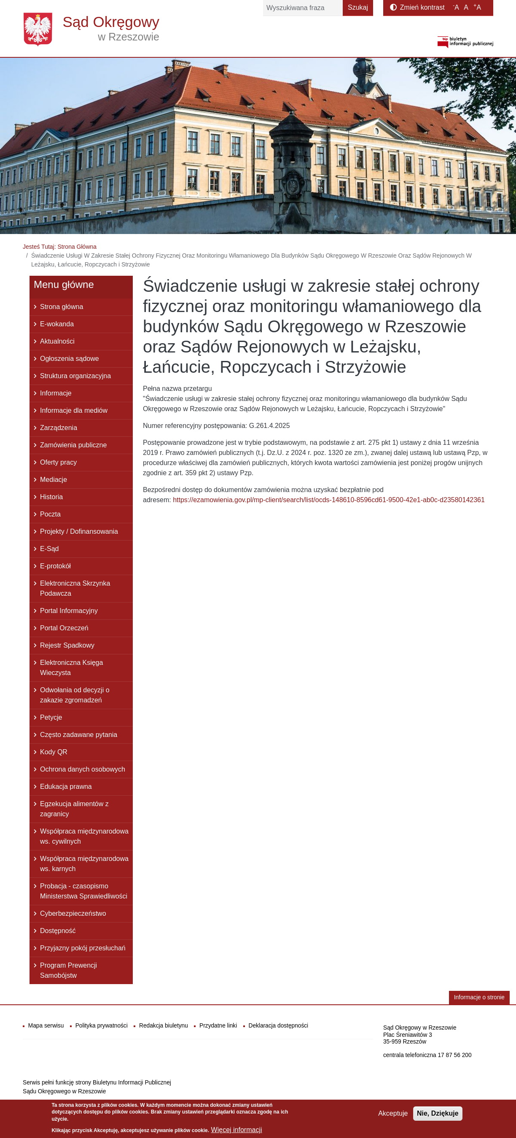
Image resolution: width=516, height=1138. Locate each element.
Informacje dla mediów (74, 410)
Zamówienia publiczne (73, 445)
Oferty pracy (58, 462)
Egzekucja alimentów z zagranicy (74, 809)
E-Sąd (49, 548)
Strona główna (61, 306)
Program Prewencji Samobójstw (68, 970)
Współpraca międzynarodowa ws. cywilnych (84, 836)
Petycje (51, 717)
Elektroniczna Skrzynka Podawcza (75, 588)
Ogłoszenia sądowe (69, 358)
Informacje (56, 393)
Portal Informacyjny (69, 610)
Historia (51, 496)
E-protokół (55, 566)
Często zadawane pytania (78, 734)
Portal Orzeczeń (64, 628)
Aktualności (57, 341)
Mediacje (53, 479)
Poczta (50, 514)
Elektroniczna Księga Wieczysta (71, 667)
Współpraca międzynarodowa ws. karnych (84, 863)
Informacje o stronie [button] (479, 997)
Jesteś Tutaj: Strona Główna (60, 246)
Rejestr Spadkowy (67, 645)
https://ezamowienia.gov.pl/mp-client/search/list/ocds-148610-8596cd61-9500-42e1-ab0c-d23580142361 (329, 499)
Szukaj (358, 7)
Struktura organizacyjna (75, 375)
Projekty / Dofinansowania (79, 531)
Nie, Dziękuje (438, 1115)
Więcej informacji (236, 1131)
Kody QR (53, 752)
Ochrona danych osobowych (82, 769)
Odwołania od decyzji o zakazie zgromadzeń (75, 695)
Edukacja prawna (66, 786)
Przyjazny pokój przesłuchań (83, 948)
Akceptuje (393, 1115)
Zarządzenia (58, 427)
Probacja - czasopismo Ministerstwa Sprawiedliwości (83, 891)
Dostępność (58, 930)
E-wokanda (57, 324)
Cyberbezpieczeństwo (73, 913)
